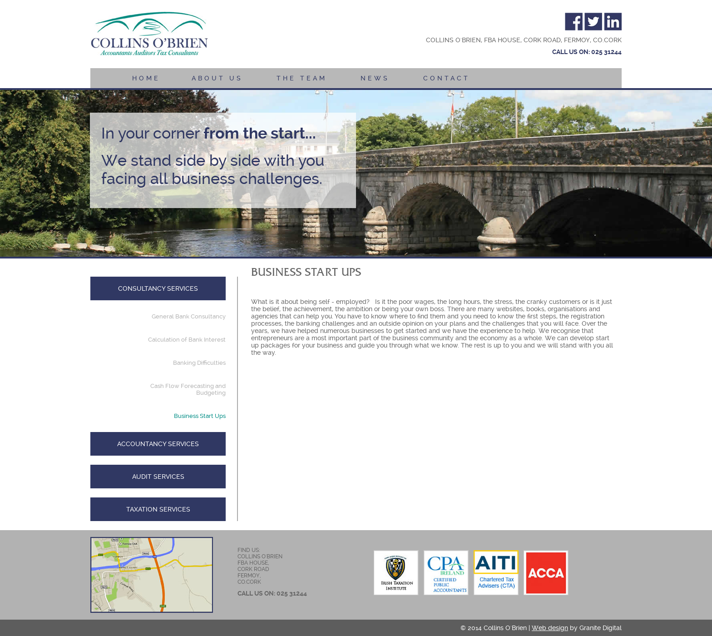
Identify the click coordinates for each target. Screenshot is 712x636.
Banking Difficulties (199, 362)
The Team (302, 78)
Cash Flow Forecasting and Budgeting (188, 389)
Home (146, 78)
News (375, 78)
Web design (550, 627)
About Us (217, 78)
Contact (446, 78)
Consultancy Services (158, 288)
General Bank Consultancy (189, 316)
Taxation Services (158, 509)
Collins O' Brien (149, 35)
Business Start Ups (200, 415)
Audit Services (158, 476)
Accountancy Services (158, 443)
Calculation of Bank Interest (187, 339)
